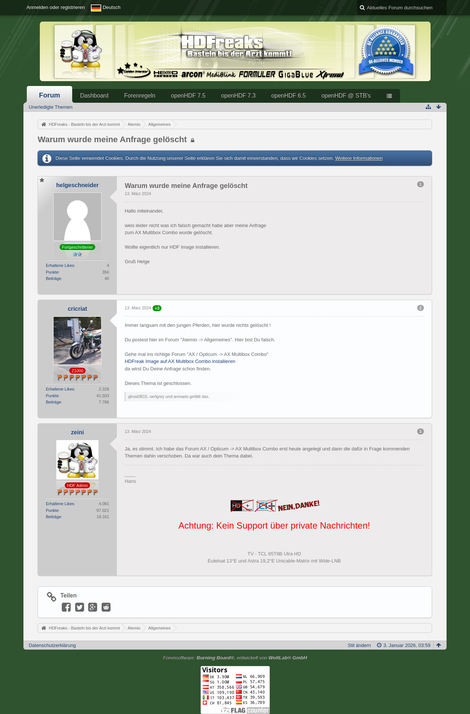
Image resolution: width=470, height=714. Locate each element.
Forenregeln (139, 95)
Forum (49, 95)
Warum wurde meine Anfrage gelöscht (112, 139)
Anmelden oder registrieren (55, 7)
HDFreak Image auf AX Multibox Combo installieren (180, 361)
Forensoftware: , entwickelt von (235, 657)
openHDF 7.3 (238, 95)
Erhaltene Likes (60, 265)
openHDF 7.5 (188, 95)
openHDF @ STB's (346, 95)
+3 (157, 308)
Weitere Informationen (359, 158)
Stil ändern (359, 645)
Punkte (52, 272)
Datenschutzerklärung (52, 645)
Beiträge (53, 278)
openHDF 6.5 (288, 95)
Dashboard (94, 95)
